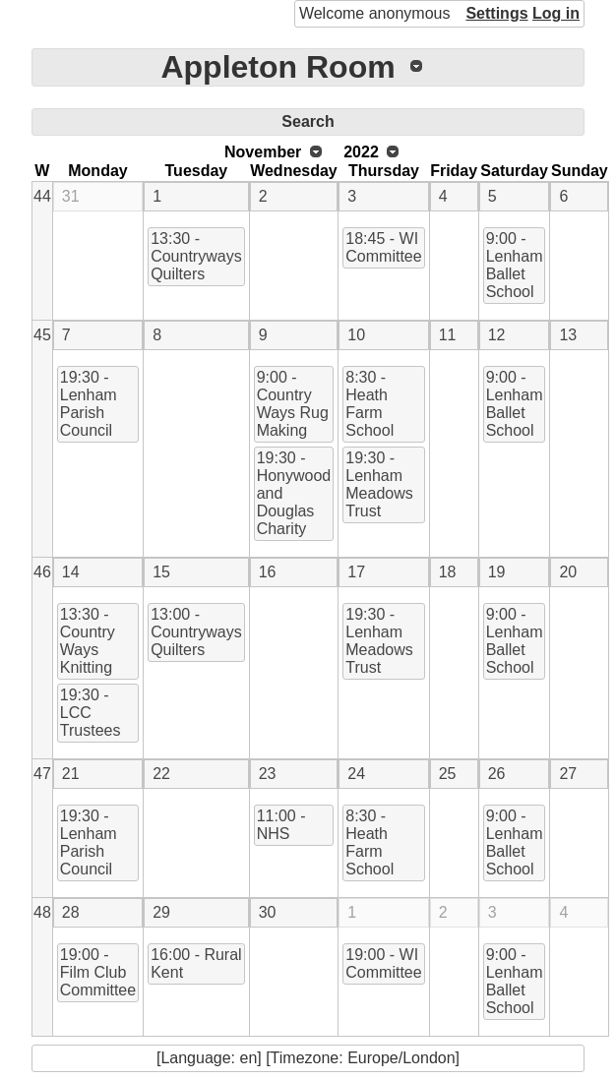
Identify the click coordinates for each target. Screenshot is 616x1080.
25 (448, 773)
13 (568, 335)
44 (42, 196)
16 (268, 572)
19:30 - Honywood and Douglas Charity (294, 493)
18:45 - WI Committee (383, 247)
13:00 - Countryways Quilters (196, 632)
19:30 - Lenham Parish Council (88, 404)
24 (356, 773)
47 (42, 773)
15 (161, 572)
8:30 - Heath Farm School (369, 404)
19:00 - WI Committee (383, 963)
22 (161, 773)
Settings (496, 13)
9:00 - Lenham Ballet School (514, 265)
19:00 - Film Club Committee (98, 972)
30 (268, 912)
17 (356, 572)
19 (497, 572)
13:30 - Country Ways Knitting (87, 641)
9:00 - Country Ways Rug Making (293, 404)
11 (448, 335)
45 (42, 335)
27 (568, 773)
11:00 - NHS (281, 825)
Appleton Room (277, 67)
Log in (556, 13)
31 (71, 196)
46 (42, 572)
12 (497, 335)
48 (42, 912)
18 (448, 572)
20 (568, 572)
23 (268, 773)
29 (161, 912)
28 (71, 912)
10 (356, 335)
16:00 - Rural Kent (196, 963)
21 (71, 773)
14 (71, 572)
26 (497, 773)
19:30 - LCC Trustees (90, 713)
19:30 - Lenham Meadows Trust (378, 484)
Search (307, 121)
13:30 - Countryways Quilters (196, 256)
